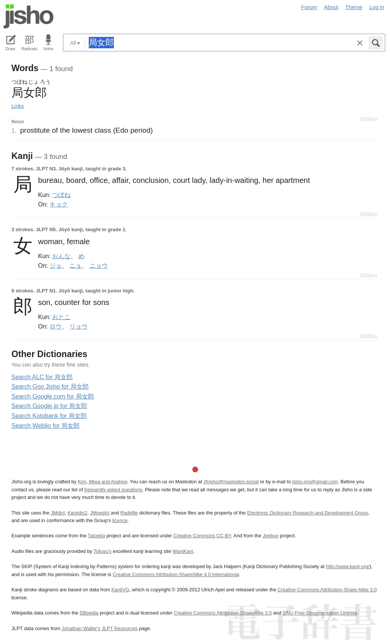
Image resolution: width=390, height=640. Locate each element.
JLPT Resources (119, 628)
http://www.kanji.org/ (348, 566)
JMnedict (99, 513)
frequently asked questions (113, 489)
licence (120, 520)
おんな (61, 256)
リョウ (78, 326)
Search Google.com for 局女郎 (52, 396)
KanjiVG (120, 589)
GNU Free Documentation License (320, 613)
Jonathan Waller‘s (81, 628)
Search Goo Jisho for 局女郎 (50, 386)
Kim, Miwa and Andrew (102, 481)
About (331, 7)
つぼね (61, 195)
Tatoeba (96, 535)
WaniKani (183, 551)
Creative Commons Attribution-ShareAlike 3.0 (223, 613)
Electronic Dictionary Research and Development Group (307, 513)
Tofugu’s (102, 551)
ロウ (56, 326)
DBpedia (89, 613)
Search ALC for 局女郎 (42, 377)
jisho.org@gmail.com (315, 481)
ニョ (75, 265)
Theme (354, 7)
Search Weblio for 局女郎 (45, 425)
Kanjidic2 (77, 513)
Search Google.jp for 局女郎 (49, 406)
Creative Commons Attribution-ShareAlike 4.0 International (176, 574)
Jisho (28, 16)
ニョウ (99, 265)
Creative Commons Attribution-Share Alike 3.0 (327, 589)
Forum (309, 7)
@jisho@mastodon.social (231, 481)
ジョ (56, 265)
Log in (376, 7)
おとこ (61, 317)
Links (17, 106)
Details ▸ (368, 118)
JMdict (58, 513)
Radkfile (129, 513)
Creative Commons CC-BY (202, 535)
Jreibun (271, 535)
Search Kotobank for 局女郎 (49, 416)
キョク (59, 204)
